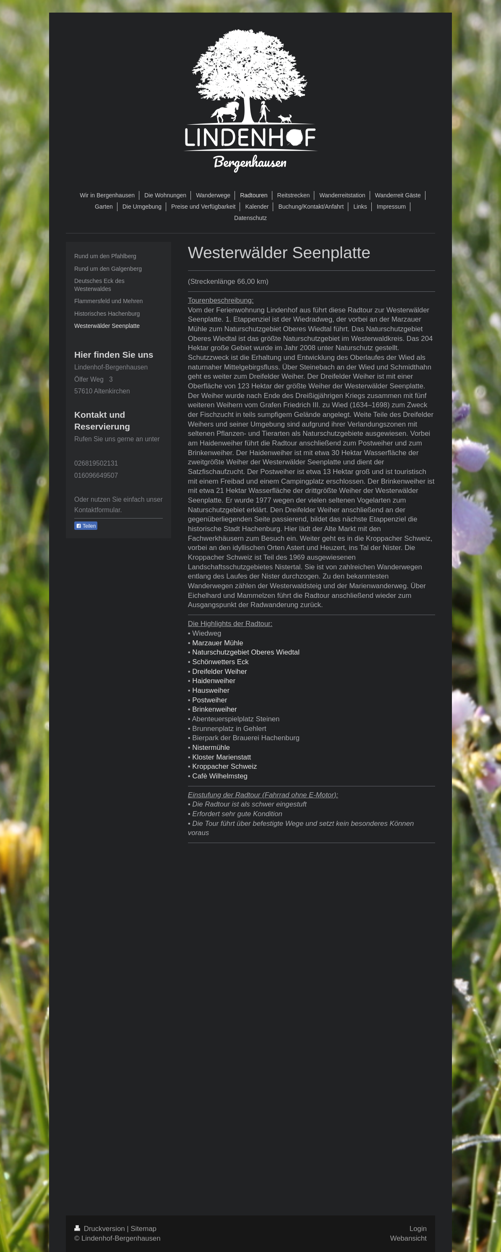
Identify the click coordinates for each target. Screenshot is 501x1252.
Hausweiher (211, 690)
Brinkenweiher (214, 709)
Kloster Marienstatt (221, 757)
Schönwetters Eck (220, 662)
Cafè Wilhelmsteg (220, 776)
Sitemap (143, 1229)
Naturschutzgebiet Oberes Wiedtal (246, 652)
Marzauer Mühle (217, 643)
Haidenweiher (213, 681)
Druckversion (100, 1229)
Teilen (86, 526)
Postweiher (209, 700)
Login (418, 1229)
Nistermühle (211, 748)
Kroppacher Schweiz (224, 766)
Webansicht (408, 1238)
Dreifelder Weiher (219, 672)
